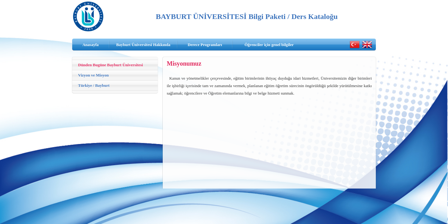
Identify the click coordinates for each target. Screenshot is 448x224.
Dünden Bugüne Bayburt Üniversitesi (110, 65)
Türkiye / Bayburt (94, 85)
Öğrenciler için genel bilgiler (269, 44)
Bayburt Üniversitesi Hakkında (143, 44)
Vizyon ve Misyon (93, 75)
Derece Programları (205, 44)
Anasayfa (90, 44)
